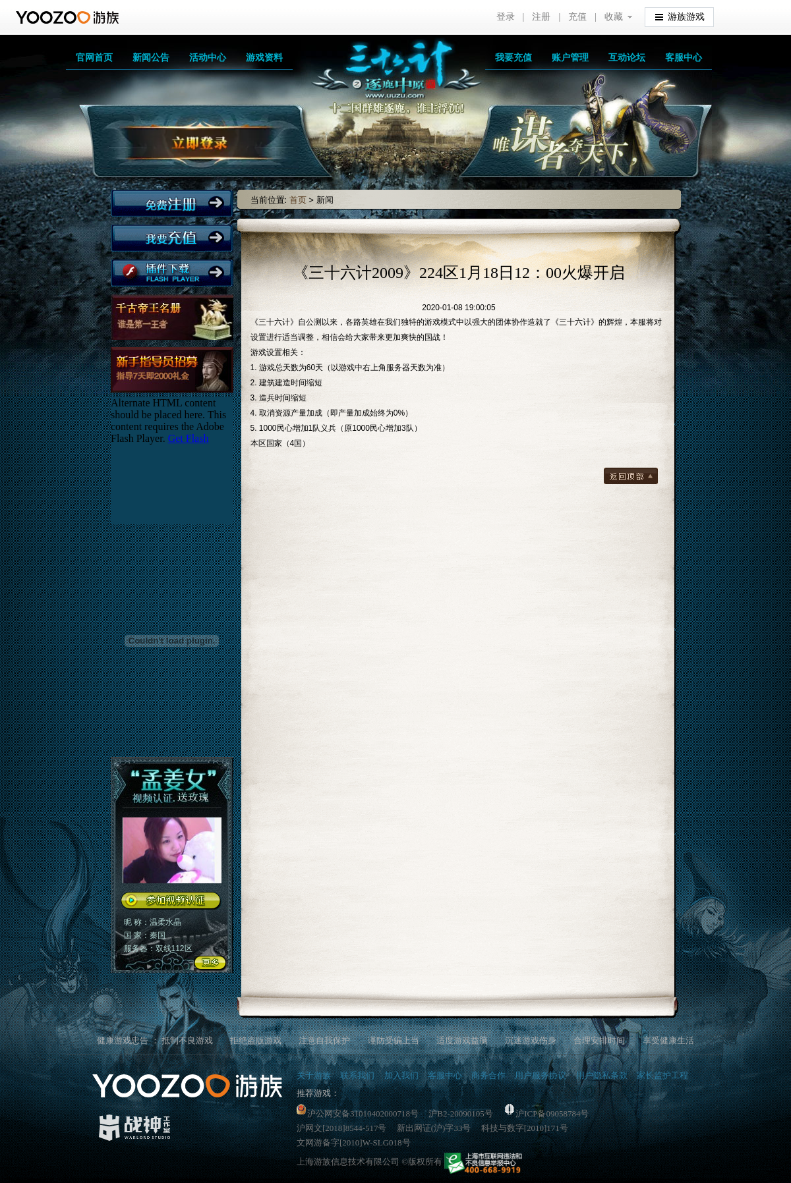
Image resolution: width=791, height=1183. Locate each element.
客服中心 (683, 57)
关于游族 (314, 1075)
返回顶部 (631, 476)
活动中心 (207, 57)
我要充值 (513, 57)
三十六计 (382, 79)
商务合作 (488, 1075)
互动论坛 (626, 57)
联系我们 (357, 1075)
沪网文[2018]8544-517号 (342, 1128)
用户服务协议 (540, 1075)
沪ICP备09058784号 (547, 1113)
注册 (541, 17)
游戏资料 (264, 57)
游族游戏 (680, 16)
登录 (505, 17)
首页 (298, 200)
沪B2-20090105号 (460, 1113)
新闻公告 (150, 57)
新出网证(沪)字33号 (434, 1128)
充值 (577, 17)
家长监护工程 (662, 1075)
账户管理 (570, 57)
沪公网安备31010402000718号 (358, 1113)
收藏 (613, 17)
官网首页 (94, 57)
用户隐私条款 (602, 1075)
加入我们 (401, 1075)
